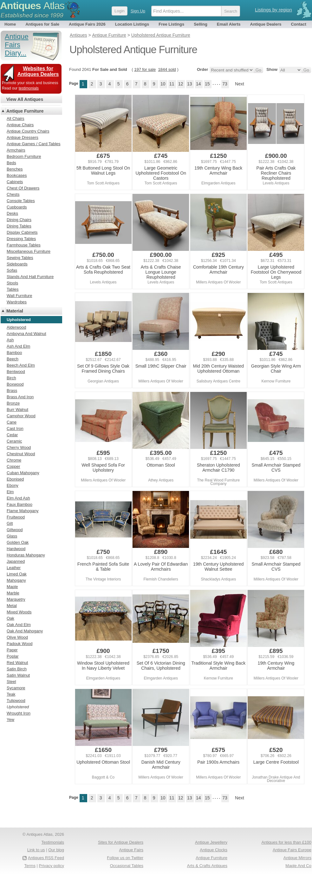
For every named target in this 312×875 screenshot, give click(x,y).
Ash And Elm (18, 346)
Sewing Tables (20, 257)
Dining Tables (19, 226)
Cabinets (15, 181)
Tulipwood (16, 700)
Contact (298, 24)
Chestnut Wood (21, 453)
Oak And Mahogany (25, 631)
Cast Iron (15, 428)
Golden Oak (18, 542)
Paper (12, 650)
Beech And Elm (21, 365)
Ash (10, 340)
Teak (11, 694)
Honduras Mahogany (26, 555)
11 (171, 83)
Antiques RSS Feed (46, 857)
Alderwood (16, 327)
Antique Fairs (131, 849)
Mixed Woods (19, 612)
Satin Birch (17, 669)
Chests (13, 194)
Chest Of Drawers (23, 188)
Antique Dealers (266, 24)
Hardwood (16, 548)
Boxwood (15, 384)
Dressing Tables (21, 238)
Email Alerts (229, 24)
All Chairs (15, 118)
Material (14, 310)
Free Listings (171, 24)
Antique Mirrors (297, 857)
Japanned (16, 561)
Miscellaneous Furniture (28, 251)
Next (239, 83)
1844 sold (167, 69)
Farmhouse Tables (24, 245)
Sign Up (138, 11)
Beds (11, 162)
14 (198, 83)
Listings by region (273, 9)
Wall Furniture (19, 295)
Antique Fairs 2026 (87, 24)
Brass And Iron (20, 396)
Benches (15, 169)
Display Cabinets (22, 232)
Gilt (10, 523)
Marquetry (16, 599)
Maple (12, 586)
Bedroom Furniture (24, 156)
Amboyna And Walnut (26, 333)
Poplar (13, 656)
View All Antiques (24, 99)
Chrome (14, 460)
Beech (12, 359)
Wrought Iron (18, 713)
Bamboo (14, 352)
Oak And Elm (19, 624)
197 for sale (145, 69)
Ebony (12, 485)
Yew (10, 719)
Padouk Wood (19, 643)
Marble (13, 593)
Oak (10, 618)
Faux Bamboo (19, 504)
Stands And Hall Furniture (30, 276)
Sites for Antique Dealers (120, 842)
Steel (11, 681)
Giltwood (15, 529)
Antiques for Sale (42, 24)
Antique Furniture (24, 111)
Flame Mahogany (22, 510)
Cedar (12, 434)
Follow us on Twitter (125, 857)
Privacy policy (51, 865)
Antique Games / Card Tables (34, 143)
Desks (12, 213)
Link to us (36, 849)
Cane (11, 422)
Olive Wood (17, 637)
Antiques (32, 5)
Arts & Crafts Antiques (207, 865)
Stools (12, 283)
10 (163, 83)
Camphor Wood (21, 415)
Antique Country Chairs (28, 131)
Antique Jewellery (211, 842)
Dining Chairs (19, 219)
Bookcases (17, 175)
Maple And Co (298, 865)
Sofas (12, 270)
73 (224, 83)
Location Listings (132, 24)
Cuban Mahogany (23, 472)
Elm (10, 491)
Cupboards (17, 207)
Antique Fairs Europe (292, 849)
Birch (11, 377)
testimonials (29, 88)
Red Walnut (17, 662)
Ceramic (14, 441)
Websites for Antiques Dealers (38, 71)
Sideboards (17, 264)
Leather (14, 567)
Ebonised (15, 479)
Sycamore (16, 688)
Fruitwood (16, 517)
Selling (200, 24)
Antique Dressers (22, 137)
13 (189, 83)
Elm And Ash (18, 498)
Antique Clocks (213, 849)
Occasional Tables (126, 865)
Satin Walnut (18, 675)
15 (207, 83)
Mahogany (16, 580)
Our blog (56, 849)
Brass (12, 390)
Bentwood (16, 371)
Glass (12, 536)
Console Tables (21, 200)
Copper (13, 466)
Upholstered (18, 706)
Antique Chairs (20, 124)
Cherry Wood (19, 447)
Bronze (13, 403)
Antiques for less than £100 (286, 842)
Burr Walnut (17, 409)
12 (180, 83)
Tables (13, 289)
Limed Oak (17, 574)
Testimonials (52, 842)
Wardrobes (17, 302)
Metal (12, 605)
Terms (30, 865)
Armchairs (16, 150)
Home (10, 24)
